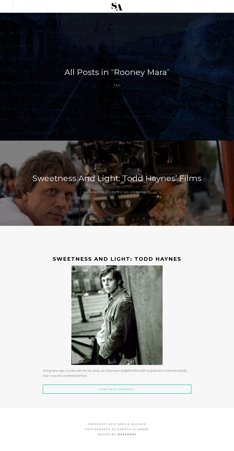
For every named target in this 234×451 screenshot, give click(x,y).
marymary (127, 434)
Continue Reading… (117, 389)
